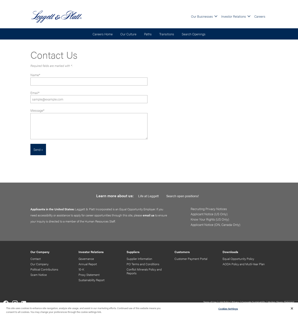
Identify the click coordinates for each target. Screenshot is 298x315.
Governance (86, 258)
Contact (35, 258)
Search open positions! (182, 195)
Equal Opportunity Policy (238, 258)
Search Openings (193, 34)
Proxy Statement (89, 274)
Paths (148, 34)
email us (148, 215)
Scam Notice (38, 274)
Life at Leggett (148, 195)
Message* (37, 110)
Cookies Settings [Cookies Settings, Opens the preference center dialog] (228, 309)
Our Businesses (202, 16)
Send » (38, 149)
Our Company (39, 264)
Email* (88, 96)
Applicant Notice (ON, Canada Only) (215, 224)
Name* (88, 78)
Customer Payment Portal (190, 258)
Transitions (166, 34)
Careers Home (103, 34)
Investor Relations (233, 16)
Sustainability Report (91, 280)
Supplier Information (139, 258)
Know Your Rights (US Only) (210, 219)
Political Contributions (44, 269)
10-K (81, 269)
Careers (259, 16)
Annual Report (87, 264)
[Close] (292, 309)
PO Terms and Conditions (143, 264)
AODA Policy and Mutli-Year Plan (244, 264)
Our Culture (128, 34)
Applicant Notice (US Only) (209, 213)
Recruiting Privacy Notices (209, 208)
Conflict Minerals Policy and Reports (144, 271)
